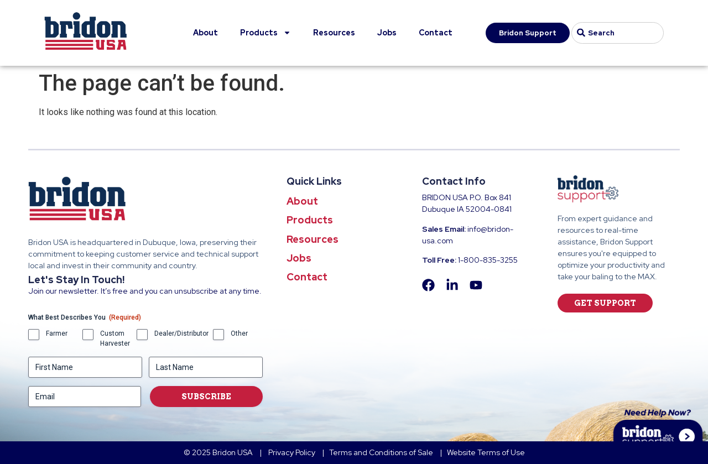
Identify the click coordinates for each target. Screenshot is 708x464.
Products (265, 32)
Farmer (56, 333)
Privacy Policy (292, 452)
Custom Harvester (115, 338)
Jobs (387, 33)
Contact (435, 33)
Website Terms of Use (486, 452)
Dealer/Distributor (181, 333)
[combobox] (617, 33)
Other (239, 333)
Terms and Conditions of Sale (381, 452)
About (205, 33)
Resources (334, 33)
